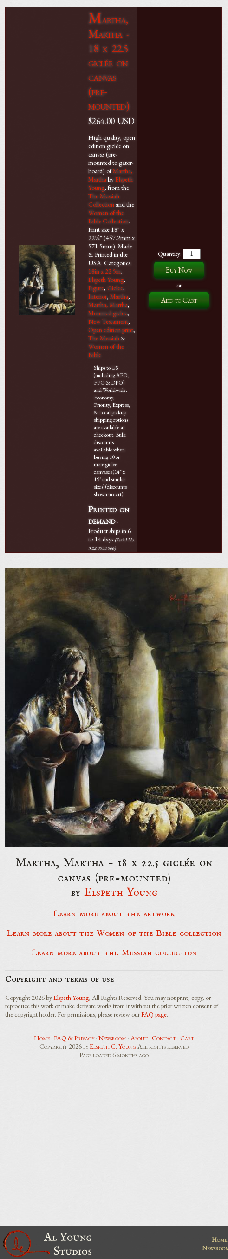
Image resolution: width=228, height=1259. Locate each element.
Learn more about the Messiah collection (114, 953)
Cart (187, 1038)
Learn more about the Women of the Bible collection (114, 933)
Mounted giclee (107, 313)
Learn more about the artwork (114, 914)
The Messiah (103, 338)
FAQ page (154, 1014)
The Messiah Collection (103, 200)
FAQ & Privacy (74, 1038)
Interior (97, 296)
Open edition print (110, 330)
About (139, 1038)
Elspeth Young (106, 279)
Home (42, 1038)
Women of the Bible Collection (108, 217)
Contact (164, 1038)
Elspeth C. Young (113, 1046)
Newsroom (112, 1038)
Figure (96, 288)
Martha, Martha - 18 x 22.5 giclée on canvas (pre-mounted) (108, 62)
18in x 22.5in (104, 271)
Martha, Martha (108, 304)
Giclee (115, 288)
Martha (119, 296)
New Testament (108, 321)
